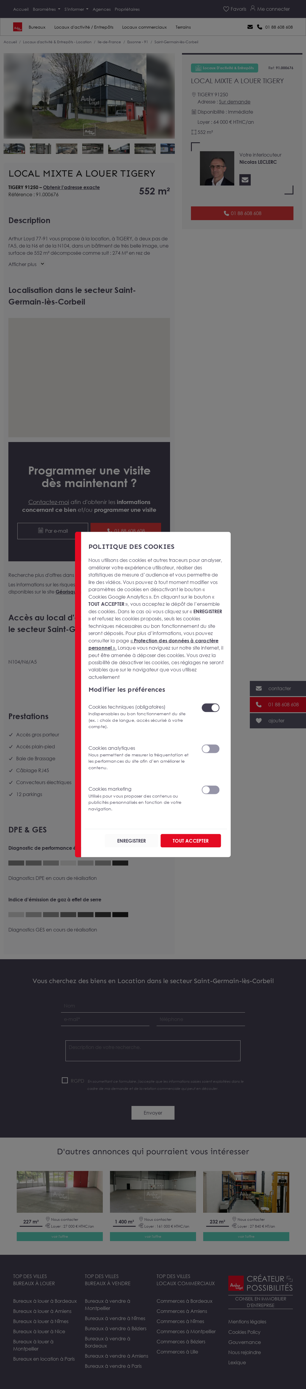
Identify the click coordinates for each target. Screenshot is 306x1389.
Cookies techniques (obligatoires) (141, 717)
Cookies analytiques (141, 758)
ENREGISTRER (131, 841)
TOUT (191, 841)
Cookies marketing (141, 799)
